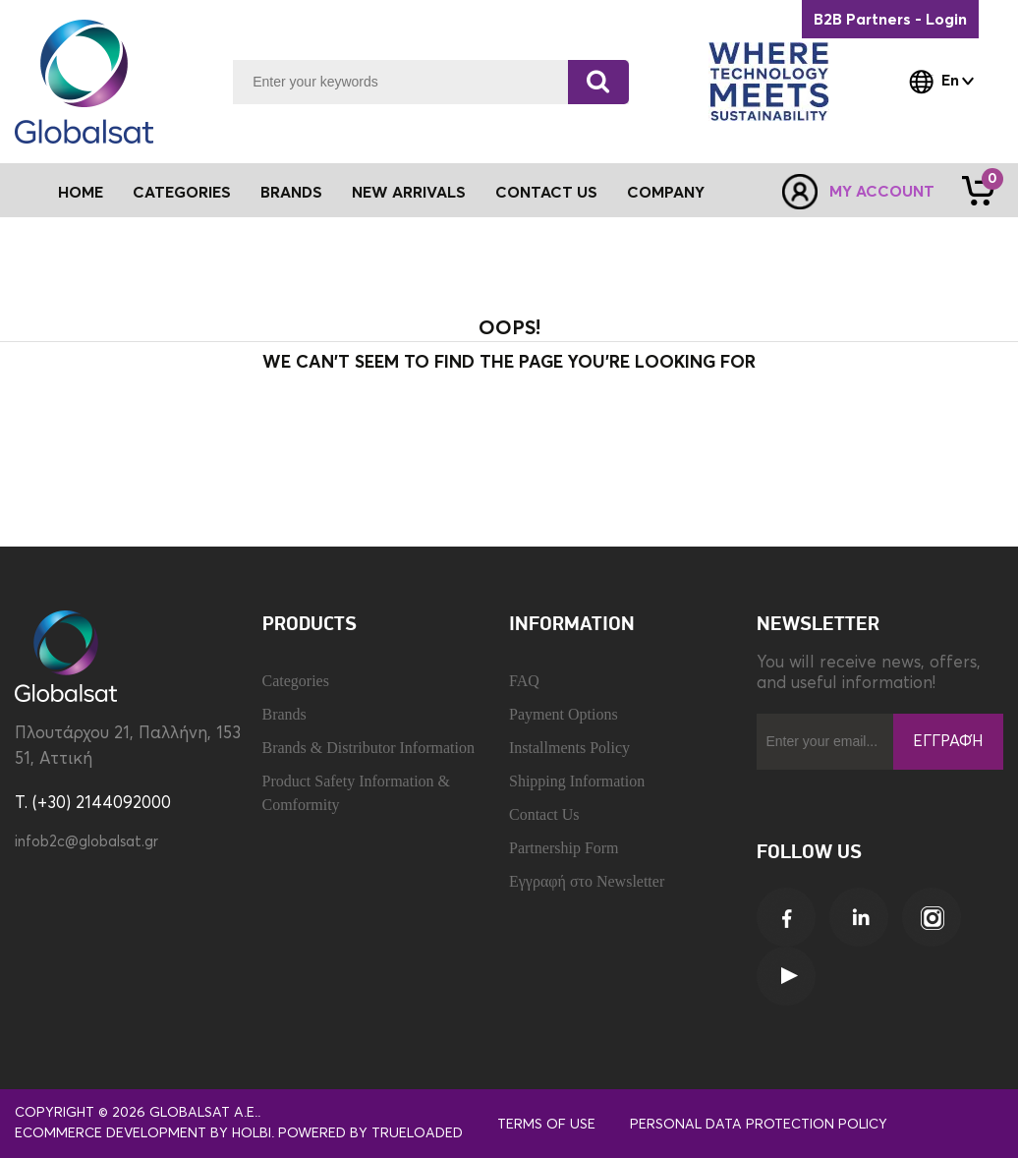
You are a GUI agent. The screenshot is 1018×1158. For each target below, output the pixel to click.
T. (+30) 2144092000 (93, 803)
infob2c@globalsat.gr (86, 842)
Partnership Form (564, 848)
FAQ (524, 680)
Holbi (251, 1133)
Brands (291, 193)
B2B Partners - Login (890, 20)
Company (666, 193)
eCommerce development (110, 1133)
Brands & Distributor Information (368, 747)
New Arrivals (409, 193)
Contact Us (546, 193)
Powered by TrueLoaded (370, 1133)
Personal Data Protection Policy (758, 1124)
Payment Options (563, 714)
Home (80, 193)
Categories (295, 680)
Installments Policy (569, 747)
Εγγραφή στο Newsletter (586, 881)
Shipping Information (577, 781)
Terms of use (546, 1124)
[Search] (598, 82)
